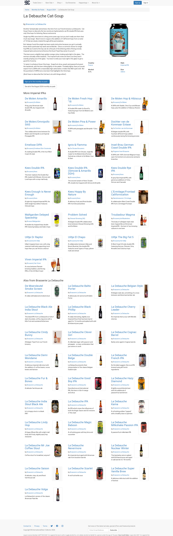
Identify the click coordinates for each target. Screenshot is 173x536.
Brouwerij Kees (32, 171)
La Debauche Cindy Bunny (36, 334)
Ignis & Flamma (77, 144)
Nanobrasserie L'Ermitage (122, 198)
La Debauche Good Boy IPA (79, 380)
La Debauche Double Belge (80, 357)
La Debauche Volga (36, 489)
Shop (59, 3)
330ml (123, 72)
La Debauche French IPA (119, 357)
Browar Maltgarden (33, 221)
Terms (45, 526)
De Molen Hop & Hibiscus (126, 98)
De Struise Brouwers (77, 148)
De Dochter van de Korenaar (123, 128)
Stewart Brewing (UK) (77, 218)
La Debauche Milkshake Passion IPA (124, 424)
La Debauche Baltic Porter (79, 287)
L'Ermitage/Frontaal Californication (123, 193)
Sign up (137, 3)
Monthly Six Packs (38, 10)
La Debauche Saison (37, 468)
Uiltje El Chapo (76, 237)
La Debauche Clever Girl (80, 334)
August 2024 (51, 10)
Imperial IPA (125, 65)
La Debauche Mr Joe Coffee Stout (37, 447)
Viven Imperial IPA (36, 259)
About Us (96, 3)
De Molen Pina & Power (82, 121)
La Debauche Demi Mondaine (36, 357)
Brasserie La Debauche (36, 24)
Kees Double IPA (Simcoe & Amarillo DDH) (79, 170)
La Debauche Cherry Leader (123, 308)
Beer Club (50, 3)
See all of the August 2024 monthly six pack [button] (40, 86)
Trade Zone (37, 3)
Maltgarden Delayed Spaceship (37, 216)
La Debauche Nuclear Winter (120, 447)
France (90, 65)
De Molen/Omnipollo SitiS (37, 123)
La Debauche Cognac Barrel (123, 334)
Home (27, 10)
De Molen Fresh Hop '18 (80, 100)
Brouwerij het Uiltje (33, 241)
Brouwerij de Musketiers (121, 218)
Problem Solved (77, 214)
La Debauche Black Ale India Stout (38, 308)
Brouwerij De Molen (33, 102)
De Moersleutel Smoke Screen (34, 287)
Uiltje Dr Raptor (34, 237)
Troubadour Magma (123, 214)
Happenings (84, 3)
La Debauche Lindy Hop (36, 424)
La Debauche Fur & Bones (36, 380)
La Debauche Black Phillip (79, 308)
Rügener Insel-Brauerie (121, 151)
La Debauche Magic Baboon (80, 424)
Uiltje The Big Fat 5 (122, 237)
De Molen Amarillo (36, 98)
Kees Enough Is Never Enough (38, 193)
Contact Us (27, 526)
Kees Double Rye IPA (121, 169)
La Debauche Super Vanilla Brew (123, 470)
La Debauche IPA (78, 401)
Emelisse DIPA (33, 144)
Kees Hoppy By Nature (77, 193)
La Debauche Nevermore (76, 447)
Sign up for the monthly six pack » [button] (36, 82)
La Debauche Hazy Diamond (122, 380)
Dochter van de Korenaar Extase (121, 123)
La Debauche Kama (119, 403)
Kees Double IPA (34, 167)
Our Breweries (71, 3)
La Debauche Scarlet (80, 468)
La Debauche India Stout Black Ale (36, 403)
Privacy (36, 526)
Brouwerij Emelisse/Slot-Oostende (39, 148)
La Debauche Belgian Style (127, 285)
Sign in (145, 3)
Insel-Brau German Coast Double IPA (122, 146)
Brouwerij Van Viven (34, 263)
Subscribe (113, 530)
